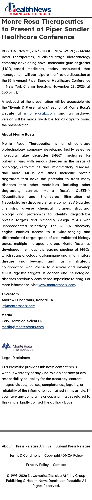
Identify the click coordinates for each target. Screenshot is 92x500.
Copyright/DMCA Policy (63, 455)
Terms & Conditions (24, 455)
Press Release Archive (33, 446)
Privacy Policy (37, 465)
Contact (59, 465)
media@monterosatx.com (23, 327)
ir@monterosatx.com (18, 306)
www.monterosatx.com (56, 285)
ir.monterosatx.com (39, 113)
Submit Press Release (73, 446)
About (7, 446)
